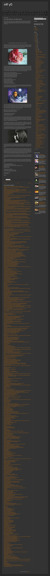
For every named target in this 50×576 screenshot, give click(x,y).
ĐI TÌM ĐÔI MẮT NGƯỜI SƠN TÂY (8, 409)
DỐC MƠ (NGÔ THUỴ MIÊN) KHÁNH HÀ (9, 274)
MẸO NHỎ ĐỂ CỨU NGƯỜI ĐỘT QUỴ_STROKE (42, 160)
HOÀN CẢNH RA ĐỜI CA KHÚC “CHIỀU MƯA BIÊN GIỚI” (11, 233)
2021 (35, 34)
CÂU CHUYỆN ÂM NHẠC (30, 11)
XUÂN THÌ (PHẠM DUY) (7, 240)
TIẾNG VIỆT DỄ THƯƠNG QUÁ (8, 552)
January (37, 50)
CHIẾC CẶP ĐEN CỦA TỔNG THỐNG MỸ (9, 476)
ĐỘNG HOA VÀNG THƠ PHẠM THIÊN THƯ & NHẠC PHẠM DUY (12, 304)
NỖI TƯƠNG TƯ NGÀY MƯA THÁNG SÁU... (9, 279)
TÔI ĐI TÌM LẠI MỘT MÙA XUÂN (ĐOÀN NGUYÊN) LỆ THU (11, 331)
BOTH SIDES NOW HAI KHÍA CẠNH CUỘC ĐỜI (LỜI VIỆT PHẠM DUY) (13, 254)
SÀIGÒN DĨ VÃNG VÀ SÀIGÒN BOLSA (9, 484)
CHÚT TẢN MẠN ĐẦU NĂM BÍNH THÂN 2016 (10, 478)
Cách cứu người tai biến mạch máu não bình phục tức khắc (11, 481)
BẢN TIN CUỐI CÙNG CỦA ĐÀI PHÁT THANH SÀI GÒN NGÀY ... (40, 137)
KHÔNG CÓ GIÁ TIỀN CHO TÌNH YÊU (9, 520)
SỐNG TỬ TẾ (5, 542)
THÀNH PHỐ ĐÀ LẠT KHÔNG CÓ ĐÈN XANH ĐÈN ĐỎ (11, 485)
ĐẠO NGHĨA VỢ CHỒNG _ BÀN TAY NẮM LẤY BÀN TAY (11, 490)
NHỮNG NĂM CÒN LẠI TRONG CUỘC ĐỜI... (10, 314)
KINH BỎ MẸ (5, 358)
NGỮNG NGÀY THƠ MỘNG (7, 364)
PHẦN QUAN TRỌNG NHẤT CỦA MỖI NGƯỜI (10, 318)
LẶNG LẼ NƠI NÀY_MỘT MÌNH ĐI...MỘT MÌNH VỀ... (11, 375)
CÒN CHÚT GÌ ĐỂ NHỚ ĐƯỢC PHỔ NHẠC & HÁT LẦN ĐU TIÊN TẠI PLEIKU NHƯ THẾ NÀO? (16, 392)
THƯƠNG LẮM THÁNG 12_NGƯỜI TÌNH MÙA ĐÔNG (11, 339)
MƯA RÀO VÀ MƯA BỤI (7, 480)
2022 (35, 33)
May (36, 45)
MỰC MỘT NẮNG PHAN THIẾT (8, 529)
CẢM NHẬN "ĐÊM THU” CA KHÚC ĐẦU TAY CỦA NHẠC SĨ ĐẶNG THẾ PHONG (14, 245)
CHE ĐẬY (37, 123)
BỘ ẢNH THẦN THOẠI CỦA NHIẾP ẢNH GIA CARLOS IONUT (12, 540)
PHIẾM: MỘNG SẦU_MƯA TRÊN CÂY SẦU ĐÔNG (10, 361)
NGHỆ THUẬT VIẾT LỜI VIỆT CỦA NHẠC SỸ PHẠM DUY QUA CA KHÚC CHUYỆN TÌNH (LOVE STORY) (17, 390)
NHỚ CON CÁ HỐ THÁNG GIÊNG (8, 545)
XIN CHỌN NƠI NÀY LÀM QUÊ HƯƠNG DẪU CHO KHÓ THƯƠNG (12, 246)
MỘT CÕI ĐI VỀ (6, 507)
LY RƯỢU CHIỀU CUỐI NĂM (7, 471)
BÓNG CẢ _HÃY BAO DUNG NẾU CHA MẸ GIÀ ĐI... (11, 264)
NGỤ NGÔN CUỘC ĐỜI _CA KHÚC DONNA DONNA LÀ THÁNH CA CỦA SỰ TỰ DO (15, 259)
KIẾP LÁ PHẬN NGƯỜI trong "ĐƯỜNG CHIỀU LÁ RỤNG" (11, 411)
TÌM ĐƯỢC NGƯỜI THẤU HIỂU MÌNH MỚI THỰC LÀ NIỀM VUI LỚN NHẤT (13, 431)
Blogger (28, 571)
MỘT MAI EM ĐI (6, 344)
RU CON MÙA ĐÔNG (38, 65)
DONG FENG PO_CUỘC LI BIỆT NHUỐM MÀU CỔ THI (40, 103)
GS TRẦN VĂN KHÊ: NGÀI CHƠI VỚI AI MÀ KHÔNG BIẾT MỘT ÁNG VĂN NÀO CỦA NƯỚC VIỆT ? (17, 420)
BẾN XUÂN (5, 388)
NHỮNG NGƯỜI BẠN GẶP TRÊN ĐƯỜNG (9, 461)
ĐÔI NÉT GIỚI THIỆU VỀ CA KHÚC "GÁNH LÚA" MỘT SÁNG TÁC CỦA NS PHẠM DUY (15, 242)
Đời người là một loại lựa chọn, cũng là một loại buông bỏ (11, 460)
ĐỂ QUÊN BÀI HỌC (6, 450)
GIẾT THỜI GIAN (6, 554)
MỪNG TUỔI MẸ (38, 146)
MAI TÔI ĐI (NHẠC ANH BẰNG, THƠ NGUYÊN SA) (10, 276)
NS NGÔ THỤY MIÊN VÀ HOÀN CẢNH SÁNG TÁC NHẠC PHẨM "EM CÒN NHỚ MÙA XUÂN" (16, 328)
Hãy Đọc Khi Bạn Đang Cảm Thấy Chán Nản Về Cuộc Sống (11, 438)
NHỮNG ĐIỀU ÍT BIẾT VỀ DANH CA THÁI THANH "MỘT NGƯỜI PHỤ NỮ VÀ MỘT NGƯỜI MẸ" (16, 224)
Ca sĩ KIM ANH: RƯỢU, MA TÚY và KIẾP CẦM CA (10, 356)
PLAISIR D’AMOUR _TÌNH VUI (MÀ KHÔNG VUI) (10, 238)
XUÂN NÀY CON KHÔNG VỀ (7, 198)
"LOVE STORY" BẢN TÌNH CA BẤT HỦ (9, 228)
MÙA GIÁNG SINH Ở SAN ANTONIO (8, 532)
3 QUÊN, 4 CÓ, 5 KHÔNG (7, 456)
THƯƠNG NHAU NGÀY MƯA (39, 71)
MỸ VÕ (8, 5)
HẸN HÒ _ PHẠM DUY (7, 386)
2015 (35, 40)
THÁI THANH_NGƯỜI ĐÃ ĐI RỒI (8, 374)
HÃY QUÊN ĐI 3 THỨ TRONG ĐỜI (8, 521)
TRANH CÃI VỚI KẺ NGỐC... (7, 522)
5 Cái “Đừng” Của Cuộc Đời (7, 426)
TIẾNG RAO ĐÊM (38, 87)
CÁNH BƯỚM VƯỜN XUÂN (7, 381)
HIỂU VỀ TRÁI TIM (11, 13)
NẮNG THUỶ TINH (6, 368)
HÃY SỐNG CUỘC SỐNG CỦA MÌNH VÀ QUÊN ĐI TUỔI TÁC (12, 538)
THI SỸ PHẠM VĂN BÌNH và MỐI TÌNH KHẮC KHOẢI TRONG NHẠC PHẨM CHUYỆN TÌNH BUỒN (16, 404)
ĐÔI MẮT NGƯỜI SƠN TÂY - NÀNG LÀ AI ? (9, 275)
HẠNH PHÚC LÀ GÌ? (6, 285)
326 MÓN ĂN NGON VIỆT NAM (40, 83)
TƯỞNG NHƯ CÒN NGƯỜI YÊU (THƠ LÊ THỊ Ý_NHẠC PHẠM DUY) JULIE (13, 253)
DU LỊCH (4, 13)
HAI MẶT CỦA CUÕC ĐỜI (7, 421)
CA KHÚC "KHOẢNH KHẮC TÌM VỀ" (8, 193)
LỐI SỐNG (24, 13)
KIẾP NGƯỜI (5, 428)
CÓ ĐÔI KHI (37, 58)
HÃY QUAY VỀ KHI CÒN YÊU (39, 75)
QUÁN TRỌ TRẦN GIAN (7, 442)
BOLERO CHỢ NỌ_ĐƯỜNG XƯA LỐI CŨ (9, 357)
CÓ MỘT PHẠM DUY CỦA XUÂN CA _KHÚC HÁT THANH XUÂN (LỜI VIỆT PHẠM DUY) (15, 210)
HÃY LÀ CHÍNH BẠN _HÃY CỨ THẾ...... (9, 281)
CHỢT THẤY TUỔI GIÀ (7, 414)
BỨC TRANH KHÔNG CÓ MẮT (8, 498)
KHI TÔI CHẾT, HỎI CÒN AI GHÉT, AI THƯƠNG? (10, 422)
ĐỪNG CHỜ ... (6, 562)
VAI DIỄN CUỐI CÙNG (7, 519)
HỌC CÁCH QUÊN (6, 310)
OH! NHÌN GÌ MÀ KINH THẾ (7, 518)
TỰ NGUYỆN (5, 488)
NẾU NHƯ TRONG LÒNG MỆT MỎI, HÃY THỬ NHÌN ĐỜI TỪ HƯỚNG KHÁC (14, 447)
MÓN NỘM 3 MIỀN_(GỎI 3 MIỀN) (8, 533)
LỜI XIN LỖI (5, 439)
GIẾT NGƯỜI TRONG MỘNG (7, 292)
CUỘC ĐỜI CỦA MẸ (6, 429)
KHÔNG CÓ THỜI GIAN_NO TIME (8, 491)
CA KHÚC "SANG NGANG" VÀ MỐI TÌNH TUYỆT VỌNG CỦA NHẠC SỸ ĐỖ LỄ (14, 391)
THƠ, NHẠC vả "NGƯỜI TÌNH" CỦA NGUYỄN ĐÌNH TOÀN (11, 405)
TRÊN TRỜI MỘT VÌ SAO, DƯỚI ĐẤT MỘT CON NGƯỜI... (11, 445)
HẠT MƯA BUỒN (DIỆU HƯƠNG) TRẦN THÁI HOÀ (10, 278)
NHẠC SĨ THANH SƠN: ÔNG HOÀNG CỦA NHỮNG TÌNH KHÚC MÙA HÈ (13, 186)
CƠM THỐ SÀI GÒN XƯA (7, 463)
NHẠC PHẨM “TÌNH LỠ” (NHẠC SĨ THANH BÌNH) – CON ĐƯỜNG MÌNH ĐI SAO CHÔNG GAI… (16, 291)
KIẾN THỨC (18, 13)
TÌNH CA (37, 53)
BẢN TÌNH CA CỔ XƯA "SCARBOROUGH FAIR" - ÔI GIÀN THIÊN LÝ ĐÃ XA (14, 383)
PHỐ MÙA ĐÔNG (38, 108)
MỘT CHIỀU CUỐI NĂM (39, 97)
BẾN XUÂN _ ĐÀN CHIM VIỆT (8, 244)
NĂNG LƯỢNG (38, 99)
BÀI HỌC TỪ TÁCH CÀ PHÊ (39, 81)
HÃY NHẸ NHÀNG (6, 465)
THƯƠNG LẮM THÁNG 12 (7, 549)
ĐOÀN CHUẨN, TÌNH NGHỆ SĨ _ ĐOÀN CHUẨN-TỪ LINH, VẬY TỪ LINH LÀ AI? (14, 250)
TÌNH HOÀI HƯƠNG (6, 397)
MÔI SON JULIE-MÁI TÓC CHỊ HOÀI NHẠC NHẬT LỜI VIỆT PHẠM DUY (13, 309)
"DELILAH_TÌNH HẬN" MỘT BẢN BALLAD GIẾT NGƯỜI (11, 191)
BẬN (4, 505)
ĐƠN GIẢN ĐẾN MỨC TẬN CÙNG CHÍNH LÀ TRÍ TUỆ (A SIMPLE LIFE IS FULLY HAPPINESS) (16, 284)
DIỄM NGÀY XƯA (38, 66)
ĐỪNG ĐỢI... (5, 283)
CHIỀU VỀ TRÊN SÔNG (7, 407)
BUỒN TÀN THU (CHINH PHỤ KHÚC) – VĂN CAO (10, 300)
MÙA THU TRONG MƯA (7, 343)
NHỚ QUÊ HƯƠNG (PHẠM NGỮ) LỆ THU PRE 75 (10, 257)
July (36, 43)
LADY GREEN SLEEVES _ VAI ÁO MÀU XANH (10, 371)
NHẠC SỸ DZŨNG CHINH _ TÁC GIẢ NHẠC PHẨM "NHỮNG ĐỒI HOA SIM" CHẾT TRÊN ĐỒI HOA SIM (17, 399)
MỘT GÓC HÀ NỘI (38, 74)
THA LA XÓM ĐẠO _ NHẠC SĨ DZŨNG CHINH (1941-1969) (11, 337)
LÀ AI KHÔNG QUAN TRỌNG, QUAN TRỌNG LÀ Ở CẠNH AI (12, 482)
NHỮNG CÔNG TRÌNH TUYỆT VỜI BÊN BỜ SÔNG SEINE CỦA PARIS (13, 494)
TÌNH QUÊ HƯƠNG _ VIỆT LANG (8, 313)
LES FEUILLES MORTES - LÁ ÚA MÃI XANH (10, 251)
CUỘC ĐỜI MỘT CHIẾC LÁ (7, 430)
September (37, 42)
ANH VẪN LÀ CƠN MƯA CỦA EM (40, 141)
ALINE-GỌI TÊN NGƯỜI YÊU (7, 379)
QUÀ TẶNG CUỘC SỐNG (40, 13)
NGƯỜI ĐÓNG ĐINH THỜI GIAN (8, 293)
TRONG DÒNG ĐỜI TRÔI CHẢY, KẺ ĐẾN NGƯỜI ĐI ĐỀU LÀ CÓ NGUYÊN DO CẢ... (15, 444)
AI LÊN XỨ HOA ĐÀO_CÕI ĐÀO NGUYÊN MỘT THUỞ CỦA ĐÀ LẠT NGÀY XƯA (14, 330)
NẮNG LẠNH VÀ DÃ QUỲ (39, 86)
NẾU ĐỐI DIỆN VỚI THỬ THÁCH (8, 553)
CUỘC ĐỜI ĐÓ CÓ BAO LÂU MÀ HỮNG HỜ (9, 369)
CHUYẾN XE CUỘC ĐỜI (7, 277)
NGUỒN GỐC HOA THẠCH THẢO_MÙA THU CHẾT (10, 334)
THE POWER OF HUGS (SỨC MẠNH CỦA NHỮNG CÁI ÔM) (12, 558)
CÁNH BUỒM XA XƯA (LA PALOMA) (8, 270)
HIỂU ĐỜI (5, 425)
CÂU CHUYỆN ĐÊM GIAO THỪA (40, 56)
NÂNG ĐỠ (37, 118)
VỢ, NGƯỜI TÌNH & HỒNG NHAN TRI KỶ (9, 512)
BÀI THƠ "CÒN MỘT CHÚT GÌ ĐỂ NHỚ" (41, 111)
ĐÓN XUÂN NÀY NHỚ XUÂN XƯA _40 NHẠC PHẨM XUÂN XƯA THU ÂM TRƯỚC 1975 (15, 213)
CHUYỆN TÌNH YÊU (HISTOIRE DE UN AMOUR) (10, 272)
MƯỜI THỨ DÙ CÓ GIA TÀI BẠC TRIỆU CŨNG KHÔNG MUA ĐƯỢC (13, 455)
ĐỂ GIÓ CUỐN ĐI (6, 377)
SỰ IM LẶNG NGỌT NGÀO (7, 550)
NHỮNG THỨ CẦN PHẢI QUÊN (40, 112)
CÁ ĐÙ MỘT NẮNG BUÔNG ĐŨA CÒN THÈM (10, 503)
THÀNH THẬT (6, 489)
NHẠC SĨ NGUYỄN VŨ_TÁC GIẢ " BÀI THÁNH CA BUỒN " (41, 91)
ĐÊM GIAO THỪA (38, 98)
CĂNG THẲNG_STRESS (39, 140)
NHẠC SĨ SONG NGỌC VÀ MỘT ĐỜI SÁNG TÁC (10, 448)
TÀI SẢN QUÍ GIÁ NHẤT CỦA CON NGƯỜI (9, 555)
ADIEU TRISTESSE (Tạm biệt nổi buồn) (9, 258)
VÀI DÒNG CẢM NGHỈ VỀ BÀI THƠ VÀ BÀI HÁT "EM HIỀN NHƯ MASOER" (13, 319)
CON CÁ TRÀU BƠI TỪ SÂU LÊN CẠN (9, 510)
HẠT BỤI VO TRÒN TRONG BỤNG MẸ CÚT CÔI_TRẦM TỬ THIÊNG (13, 351)
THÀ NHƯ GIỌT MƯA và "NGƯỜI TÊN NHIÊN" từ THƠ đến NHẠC (12, 396)
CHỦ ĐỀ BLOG (38, 109)
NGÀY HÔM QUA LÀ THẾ (7, 294)
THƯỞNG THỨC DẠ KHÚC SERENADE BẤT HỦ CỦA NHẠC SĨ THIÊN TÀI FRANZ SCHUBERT (16, 249)
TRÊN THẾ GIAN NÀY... (7, 563)
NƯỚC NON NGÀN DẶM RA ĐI (8, 408)
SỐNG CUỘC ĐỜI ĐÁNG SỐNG (8, 322)
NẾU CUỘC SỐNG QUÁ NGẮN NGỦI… (41, 110)
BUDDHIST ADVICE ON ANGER (8, 433)
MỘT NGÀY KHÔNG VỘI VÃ (7, 508)
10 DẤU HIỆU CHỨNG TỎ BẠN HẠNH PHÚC (10, 418)
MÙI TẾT (5, 475)
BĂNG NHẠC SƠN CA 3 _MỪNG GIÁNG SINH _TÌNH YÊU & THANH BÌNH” (14, 232)
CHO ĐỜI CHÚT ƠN (6, 402)
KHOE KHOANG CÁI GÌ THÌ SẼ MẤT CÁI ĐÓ (10, 492)
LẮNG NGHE (5, 501)
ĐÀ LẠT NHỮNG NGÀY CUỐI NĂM (8, 454)
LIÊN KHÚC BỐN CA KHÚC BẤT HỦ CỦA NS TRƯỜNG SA (11, 338)
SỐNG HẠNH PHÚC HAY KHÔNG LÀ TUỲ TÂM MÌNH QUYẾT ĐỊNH (13, 469)
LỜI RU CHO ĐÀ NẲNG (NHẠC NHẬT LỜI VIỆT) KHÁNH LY (11, 263)
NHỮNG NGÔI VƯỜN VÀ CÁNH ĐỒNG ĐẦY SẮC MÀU (11, 557)
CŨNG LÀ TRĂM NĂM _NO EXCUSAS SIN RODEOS (11, 273)
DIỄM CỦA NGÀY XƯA (7, 382)
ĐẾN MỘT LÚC (6, 315)
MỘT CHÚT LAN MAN (7, 452)
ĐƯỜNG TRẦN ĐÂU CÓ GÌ (7, 401)
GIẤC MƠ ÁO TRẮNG (7, 502)
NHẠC (33, 13)
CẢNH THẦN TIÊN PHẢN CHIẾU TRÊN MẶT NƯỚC (10, 539)
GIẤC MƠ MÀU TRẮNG (39, 72)
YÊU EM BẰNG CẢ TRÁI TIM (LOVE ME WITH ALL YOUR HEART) (12, 271)
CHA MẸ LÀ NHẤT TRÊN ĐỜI (8, 451)
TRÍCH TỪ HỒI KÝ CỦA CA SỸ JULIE (9, 395)
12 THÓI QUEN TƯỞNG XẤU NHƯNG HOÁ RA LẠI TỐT (11, 416)
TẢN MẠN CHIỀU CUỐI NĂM (7, 472)
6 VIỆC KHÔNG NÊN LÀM (7, 548)
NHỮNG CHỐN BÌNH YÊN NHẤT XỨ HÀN (9, 526)
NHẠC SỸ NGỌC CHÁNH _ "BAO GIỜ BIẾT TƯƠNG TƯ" (11, 412)
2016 (35, 39)
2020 (35, 35)
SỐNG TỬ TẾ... (6, 286)
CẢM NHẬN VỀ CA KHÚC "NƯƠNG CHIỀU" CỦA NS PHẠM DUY (12, 360)
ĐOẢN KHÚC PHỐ (38, 145)
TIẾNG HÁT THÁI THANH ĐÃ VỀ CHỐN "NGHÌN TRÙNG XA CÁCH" (13, 378)
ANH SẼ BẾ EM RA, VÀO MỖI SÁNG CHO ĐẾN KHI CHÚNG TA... (40, 120)
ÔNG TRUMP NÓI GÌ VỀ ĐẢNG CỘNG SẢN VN (10, 415)
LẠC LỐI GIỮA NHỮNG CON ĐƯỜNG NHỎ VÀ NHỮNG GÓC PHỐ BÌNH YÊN (14, 497)
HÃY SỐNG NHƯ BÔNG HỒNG (8, 320)
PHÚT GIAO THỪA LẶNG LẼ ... (8, 387)
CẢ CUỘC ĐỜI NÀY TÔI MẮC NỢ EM (40, 100)
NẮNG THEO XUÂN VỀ (39, 51)
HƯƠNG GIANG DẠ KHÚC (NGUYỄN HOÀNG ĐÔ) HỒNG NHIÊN (12, 219)
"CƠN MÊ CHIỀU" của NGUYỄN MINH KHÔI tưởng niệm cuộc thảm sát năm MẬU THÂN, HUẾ (16, 413)
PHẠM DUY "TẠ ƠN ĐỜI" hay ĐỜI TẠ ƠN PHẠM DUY (11, 403)
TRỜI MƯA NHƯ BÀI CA (7, 443)
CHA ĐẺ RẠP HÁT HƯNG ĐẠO (8, 493)
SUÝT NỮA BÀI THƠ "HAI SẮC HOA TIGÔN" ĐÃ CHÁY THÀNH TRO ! (13, 499)
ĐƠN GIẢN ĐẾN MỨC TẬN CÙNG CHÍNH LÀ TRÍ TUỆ (11, 468)
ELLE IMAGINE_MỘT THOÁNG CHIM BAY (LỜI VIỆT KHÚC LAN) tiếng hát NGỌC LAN (15, 241)
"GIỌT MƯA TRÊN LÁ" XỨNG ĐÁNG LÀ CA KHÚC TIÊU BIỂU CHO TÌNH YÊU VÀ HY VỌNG (16, 217)
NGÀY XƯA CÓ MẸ (38, 64)
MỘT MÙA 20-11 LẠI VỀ (39, 80)
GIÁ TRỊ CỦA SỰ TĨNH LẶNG (7, 424)
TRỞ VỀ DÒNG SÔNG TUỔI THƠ (40, 124)
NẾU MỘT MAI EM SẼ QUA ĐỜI (8, 340)
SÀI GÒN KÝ (37, 73)
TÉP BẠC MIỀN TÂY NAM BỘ (8, 566)
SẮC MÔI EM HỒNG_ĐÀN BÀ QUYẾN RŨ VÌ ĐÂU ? (10, 362)
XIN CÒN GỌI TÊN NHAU (7, 345)
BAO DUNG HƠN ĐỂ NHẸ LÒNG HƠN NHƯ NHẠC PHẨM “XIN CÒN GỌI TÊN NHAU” (15, 190)
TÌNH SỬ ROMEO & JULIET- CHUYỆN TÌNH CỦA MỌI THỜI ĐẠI (12, 384)
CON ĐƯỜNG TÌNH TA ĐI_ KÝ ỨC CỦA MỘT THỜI (10, 394)
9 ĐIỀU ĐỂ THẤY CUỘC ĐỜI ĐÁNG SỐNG (9, 495)
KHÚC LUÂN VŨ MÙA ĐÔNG (7, 531)
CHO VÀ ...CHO (6, 516)
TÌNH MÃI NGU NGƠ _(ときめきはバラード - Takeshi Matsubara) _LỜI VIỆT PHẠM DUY (15, 189)
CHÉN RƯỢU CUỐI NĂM (39, 52)
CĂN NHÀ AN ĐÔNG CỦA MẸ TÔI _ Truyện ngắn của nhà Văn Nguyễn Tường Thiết (14, 200)
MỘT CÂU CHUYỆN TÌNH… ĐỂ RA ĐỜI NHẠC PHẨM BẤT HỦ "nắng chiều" (13, 565)
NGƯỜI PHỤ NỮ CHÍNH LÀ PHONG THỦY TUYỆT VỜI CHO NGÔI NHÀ (13, 486)
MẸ (28, 13)
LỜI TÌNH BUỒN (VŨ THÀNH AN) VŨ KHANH (10, 268)
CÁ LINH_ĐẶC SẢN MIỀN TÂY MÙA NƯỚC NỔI (10, 541)
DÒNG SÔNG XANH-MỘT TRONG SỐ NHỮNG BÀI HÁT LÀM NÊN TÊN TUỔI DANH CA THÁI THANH (17, 373)
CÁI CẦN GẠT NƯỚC (6, 290)
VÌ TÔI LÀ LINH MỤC (6, 194)
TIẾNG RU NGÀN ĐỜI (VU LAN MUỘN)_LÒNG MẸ (10, 262)
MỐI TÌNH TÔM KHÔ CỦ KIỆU (8, 435)
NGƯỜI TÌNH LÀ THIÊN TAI (7, 367)
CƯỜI (43, 11)
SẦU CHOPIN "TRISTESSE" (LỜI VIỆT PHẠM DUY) (10, 234)
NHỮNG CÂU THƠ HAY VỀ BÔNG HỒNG (9, 527)
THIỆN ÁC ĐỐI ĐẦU (38, 117)
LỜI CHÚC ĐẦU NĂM (6, 473)
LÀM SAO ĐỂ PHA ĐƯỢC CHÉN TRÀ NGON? (10, 525)
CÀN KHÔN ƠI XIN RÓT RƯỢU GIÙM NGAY (9, 514)
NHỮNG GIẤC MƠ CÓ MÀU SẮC (40, 62)
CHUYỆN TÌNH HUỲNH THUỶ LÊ (40, 147)
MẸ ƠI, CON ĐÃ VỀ (6, 370)
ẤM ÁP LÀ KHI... (6, 506)
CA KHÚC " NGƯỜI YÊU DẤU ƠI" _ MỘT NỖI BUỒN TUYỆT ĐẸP (12, 317)
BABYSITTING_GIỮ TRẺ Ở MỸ (8, 509)
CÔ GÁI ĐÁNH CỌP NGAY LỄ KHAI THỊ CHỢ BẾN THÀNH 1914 (12, 464)
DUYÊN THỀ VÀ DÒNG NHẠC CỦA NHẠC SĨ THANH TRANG (12, 197)
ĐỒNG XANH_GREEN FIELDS (8, 260)
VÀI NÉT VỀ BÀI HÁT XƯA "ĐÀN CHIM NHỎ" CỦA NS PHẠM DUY (12, 243)
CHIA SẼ (38, 11)
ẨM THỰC (12, 11)
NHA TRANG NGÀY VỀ (7, 199)
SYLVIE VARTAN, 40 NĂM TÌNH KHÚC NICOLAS (10, 535)
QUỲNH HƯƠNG (38, 88)
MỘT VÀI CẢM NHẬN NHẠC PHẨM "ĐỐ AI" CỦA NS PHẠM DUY (12, 321)
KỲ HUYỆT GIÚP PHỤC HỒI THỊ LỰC (9, 434)
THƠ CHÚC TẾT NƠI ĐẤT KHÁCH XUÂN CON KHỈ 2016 (11, 477)
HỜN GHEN (37, 122)
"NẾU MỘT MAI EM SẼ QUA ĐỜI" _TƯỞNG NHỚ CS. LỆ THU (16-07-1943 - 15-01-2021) (15, 216)
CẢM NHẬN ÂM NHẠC (19, 11)
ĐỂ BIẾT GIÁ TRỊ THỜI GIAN (39, 63)
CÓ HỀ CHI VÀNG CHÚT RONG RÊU (9, 515)
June (36, 44)
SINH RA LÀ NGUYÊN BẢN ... (8, 511)
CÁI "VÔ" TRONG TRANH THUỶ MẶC (9, 417)
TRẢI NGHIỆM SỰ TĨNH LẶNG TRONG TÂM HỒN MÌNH (11, 287)
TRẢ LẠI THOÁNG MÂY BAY (7, 546)
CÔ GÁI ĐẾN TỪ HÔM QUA (39, 96)
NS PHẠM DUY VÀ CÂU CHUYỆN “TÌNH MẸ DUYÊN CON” (11, 332)
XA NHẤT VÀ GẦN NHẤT (7, 280)
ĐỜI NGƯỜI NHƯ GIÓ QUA (7, 400)
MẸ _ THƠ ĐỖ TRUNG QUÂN (8, 528)
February (37, 49)
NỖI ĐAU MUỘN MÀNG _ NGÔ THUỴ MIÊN (42, 185)
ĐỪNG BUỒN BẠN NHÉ (39, 116)
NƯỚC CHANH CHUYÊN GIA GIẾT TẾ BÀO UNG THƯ (11, 441)
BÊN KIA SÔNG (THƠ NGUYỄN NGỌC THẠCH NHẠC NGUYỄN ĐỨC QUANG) (14, 255)
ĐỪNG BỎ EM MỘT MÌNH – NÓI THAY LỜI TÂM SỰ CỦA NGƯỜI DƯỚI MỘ (14, 341)
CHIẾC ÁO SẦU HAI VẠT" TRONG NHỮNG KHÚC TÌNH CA (11, 437)
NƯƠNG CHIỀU (6, 398)
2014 (35, 41)
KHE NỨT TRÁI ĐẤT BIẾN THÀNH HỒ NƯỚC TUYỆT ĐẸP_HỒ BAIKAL (13, 544)
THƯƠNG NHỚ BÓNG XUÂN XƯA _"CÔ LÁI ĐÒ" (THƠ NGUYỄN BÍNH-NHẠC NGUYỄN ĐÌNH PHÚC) (17, 208)
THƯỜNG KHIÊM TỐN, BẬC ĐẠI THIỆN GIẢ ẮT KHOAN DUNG (12, 446)
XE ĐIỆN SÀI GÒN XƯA (7, 462)
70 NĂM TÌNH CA (5, 11)
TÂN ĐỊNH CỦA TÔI (41, 154)
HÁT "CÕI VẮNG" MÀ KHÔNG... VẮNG (41, 57)
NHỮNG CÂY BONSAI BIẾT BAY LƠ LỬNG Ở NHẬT (10, 467)
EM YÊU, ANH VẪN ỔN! (39, 131)
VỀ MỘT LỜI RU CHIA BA (39, 82)
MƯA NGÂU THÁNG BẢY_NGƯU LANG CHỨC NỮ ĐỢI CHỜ (12, 352)
